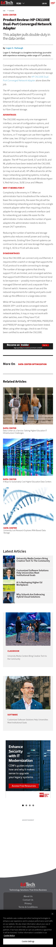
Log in (44, 3)
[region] (28, 928)
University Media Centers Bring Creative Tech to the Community (33, 559)
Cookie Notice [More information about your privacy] (9, 935)
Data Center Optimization (32, 364)
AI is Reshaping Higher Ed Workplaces (29, 583)
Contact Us (28, 900)
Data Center (11, 10)
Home (4, 10)
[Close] (52, 914)
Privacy (28, 903)
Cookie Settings (28, 941)
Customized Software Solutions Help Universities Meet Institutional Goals (32, 572)
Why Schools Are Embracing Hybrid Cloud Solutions (30, 595)
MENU (18, 3)
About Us (28, 896)
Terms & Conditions (28, 907)
